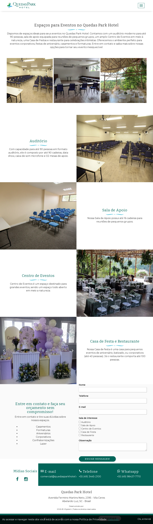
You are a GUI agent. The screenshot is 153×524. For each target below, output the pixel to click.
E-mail (82, 407)
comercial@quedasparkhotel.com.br (62, 476)
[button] (80, 148)
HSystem (68, 509)
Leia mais (113, 519)
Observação (85, 440)
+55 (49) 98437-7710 (129, 476)
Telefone (83, 396)
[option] (29, 80)
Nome (82, 385)
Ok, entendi (144, 519)
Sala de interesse (88, 418)
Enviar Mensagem (97, 459)
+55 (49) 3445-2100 (90, 476)
